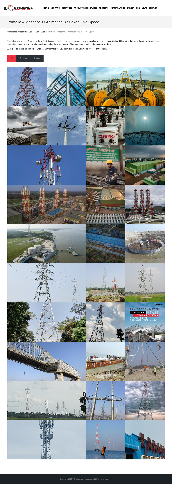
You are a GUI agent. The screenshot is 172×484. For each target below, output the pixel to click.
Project (37, 58)
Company (24, 58)
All (12, 58)
